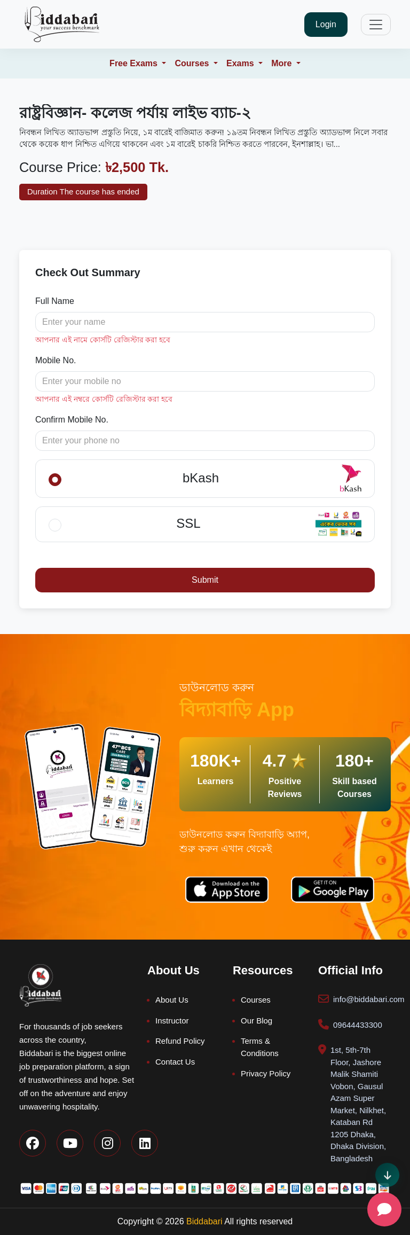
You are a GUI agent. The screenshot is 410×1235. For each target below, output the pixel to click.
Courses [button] (193, 63)
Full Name (54, 301)
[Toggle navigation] (376, 24)
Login (326, 24)
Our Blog (256, 1020)
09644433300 (357, 1024)
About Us (171, 999)
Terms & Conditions (260, 1047)
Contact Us (175, 1061)
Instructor (172, 1020)
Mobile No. (55, 360)
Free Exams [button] (134, 63)
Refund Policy (180, 1040)
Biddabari (204, 1221)
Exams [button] (241, 63)
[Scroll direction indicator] (387, 1175)
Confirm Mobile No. (71, 419)
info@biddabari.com (369, 999)
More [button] (282, 63)
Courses (256, 999)
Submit (205, 579)
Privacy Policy (265, 1073)
